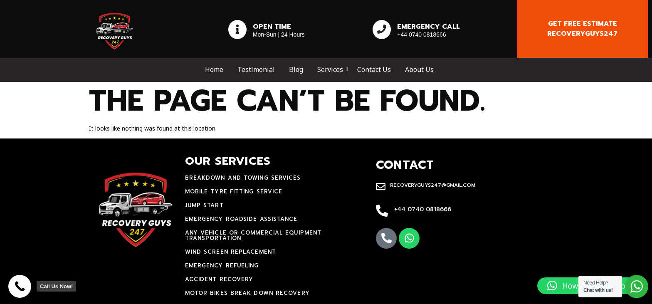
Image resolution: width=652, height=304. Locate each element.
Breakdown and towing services (243, 178)
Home (214, 69)
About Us (419, 69)
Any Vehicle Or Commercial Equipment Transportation (253, 235)
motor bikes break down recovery (247, 293)
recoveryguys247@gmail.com (432, 185)
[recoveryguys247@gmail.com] (380, 187)
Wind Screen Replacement (230, 252)
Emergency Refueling (222, 265)
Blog (296, 69)
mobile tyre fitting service (234, 191)
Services (331, 69)
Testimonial (256, 69)
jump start (204, 205)
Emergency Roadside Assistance (241, 219)
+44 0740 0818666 (422, 209)
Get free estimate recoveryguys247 (582, 29)
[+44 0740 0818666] (382, 211)
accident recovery (219, 279)
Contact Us (374, 69)
